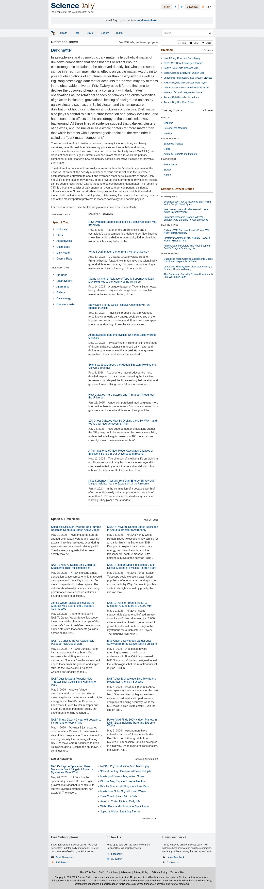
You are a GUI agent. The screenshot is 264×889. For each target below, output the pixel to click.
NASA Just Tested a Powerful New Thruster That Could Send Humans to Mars (73, 681)
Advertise (126, 872)
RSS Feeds (62, 862)
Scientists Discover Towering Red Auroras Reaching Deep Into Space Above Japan (76, 528)
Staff (101, 872)
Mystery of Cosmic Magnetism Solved (122, 776)
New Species (170, 164)
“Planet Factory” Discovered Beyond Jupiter (126, 771)
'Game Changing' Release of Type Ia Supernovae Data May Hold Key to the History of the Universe (121, 280)
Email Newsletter (64, 857)
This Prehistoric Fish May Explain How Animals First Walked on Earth (188, 275)
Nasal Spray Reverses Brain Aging (182, 58)
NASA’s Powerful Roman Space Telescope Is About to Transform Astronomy (132, 528)
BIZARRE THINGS (169, 225)
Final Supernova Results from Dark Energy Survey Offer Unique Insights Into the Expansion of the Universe (121, 482)
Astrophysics (64, 240)
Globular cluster (65, 304)
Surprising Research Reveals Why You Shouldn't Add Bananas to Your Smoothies (186, 218)
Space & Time (60, 222)
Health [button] (64, 33)
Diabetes (168, 123)
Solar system (64, 280)
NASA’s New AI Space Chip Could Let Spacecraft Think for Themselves (73, 566)
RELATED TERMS (60, 268)
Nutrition (168, 133)
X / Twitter (116, 859)
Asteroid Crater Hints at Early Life (120, 801)
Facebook (116, 854)
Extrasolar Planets (173, 143)
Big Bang (61, 275)
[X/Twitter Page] (181, 6)
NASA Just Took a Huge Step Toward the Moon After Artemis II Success (131, 680)
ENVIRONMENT (168, 159)
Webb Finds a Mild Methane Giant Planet (124, 806)
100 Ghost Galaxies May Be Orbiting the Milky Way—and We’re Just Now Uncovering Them (122, 422)
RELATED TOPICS (61, 214)
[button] (182, 43)
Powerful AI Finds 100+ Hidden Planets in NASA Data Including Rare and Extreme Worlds (132, 722)
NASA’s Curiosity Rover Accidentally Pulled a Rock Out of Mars (72, 642)
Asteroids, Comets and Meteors (180, 154)
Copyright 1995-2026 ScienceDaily (73, 877)
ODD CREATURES (170, 253)
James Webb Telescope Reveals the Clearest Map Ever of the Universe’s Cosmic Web (72, 605)
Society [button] (106, 33)
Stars (59, 235)
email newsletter (147, 20)
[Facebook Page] (175, 6)
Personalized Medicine (175, 128)
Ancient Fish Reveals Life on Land (181, 97)
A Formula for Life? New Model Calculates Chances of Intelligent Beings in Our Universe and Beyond (120, 452)
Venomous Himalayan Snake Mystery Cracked (188, 77)
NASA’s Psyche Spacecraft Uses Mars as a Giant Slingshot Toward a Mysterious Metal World (72, 769)
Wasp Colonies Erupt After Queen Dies (184, 72)
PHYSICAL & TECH (170, 138)
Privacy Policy (141, 872)
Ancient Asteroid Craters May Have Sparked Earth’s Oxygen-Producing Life (187, 247)
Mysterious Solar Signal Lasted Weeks (123, 791)
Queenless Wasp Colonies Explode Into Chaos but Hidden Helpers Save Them (188, 260)
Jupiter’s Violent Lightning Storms (120, 811)
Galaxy (60, 292)
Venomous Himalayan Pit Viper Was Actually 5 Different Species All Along (188, 267)
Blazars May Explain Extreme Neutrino (123, 781)
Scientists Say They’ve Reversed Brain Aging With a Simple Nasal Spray (187, 203)
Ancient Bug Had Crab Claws (179, 102)
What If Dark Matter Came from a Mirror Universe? (118, 251)
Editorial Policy (159, 872)
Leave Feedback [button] (175, 857)
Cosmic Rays (64, 258)
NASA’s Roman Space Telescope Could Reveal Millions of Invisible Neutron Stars (131, 566)
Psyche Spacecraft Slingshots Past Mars (124, 786)
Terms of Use (177, 872)
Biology (167, 169)
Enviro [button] (91, 33)
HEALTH (165, 118)
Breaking (167, 50)
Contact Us (172, 862)
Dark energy (63, 298)
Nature (167, 174)
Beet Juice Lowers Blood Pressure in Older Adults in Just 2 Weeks (186, 210)
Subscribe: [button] (192, 6)
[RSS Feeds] (203, 6)
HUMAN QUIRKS (169, 196)
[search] (209, 33)
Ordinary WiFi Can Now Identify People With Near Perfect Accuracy (187, 231)
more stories (149, 819)
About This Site (88, 872)
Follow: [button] (166, 6)
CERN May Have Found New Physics (183, 63)
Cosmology (63, 246)
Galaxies (61, 229)
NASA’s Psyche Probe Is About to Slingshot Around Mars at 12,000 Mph (129, 604)
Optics (167, 149)
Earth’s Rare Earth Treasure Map (181, 68)
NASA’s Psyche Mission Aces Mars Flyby (124, 766)
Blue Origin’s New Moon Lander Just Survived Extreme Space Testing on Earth (132, 642)
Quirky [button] (120, 33)
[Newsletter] (209, 6)
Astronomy (62, 286)
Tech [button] (78, 33)
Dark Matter (63, 252)
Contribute (112, 872)
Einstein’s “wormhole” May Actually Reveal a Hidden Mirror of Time (187, 239)
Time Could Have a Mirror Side (118, 796)
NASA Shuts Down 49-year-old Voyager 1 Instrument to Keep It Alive (76, 721)
